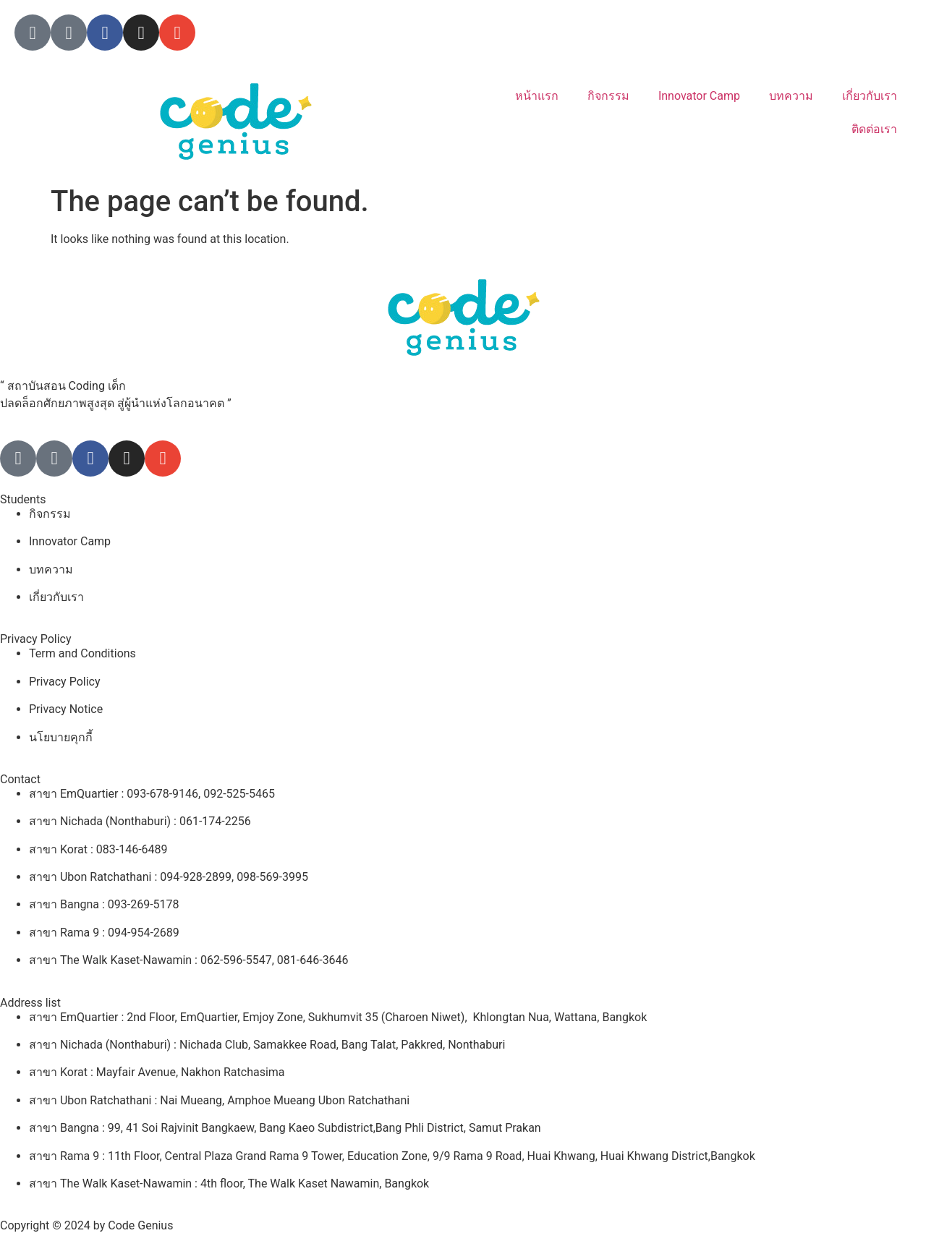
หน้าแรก (536, 96)
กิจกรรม (608, 96)
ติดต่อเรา (874, 129)
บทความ (791, 96)
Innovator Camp (699, 96)
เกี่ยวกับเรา (869, 96)
